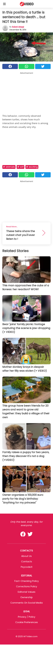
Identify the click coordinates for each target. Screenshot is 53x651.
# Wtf (20, 166)
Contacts (26, 561)
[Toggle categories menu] (4, 4)
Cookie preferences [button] (26, 622)
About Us (26, 556)
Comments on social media (26, 602)
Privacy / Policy (26, 616)
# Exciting (32, 166)
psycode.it (26, 567)
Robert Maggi (18, 26)
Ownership (26, 597)
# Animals (9, 166)
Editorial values (26, 591)
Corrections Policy (26, 586)
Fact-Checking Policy (26, 581)
